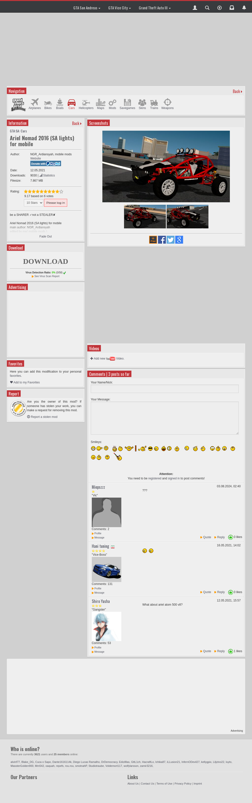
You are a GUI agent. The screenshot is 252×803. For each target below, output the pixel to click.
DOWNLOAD (45, 261)
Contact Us (147, 783)
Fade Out (45, 236)
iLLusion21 (173, 761)
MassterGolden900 (22, 765)
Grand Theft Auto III (155, 7)
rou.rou (69, 765)
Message (98, 537)
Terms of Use (164, 783)
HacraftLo (148, 761)
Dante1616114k (62, 761)
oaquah (50, 765)
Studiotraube (96, 765)
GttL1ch (136, 761)
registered (154, 478)
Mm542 (39, 765)
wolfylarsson (131, 765)
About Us (133, 783)
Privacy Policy (182, 783)
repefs (60, 765)
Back (236, 91)
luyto (228, 761)
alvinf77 (15, 761)
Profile (96, 533)
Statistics (47, 175)
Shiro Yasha (101, 601)
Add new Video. (107, 358)
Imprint (198, 783)
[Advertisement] (126, 49)
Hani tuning (100, 546)
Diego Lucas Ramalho (86, 761)
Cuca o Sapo (43, 761)
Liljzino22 (218, 761)
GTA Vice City (119, 7)
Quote (207, 537)
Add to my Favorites (25, 382)
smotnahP (81, 765)
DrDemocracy (109, 761)
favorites (15, 376)
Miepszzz (98, 487)
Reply (221, 537)
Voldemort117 (113, 765)
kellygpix (206, 761)
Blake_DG (27, 761)
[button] (195, 6)
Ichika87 (160, 761)
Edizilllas (124, 761)
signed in (174, 478)
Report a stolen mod (42, 417)
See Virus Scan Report (47, 276)
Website (35, 158)
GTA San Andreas (86, 7)
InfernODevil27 (191, 761)
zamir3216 (146, 765)
